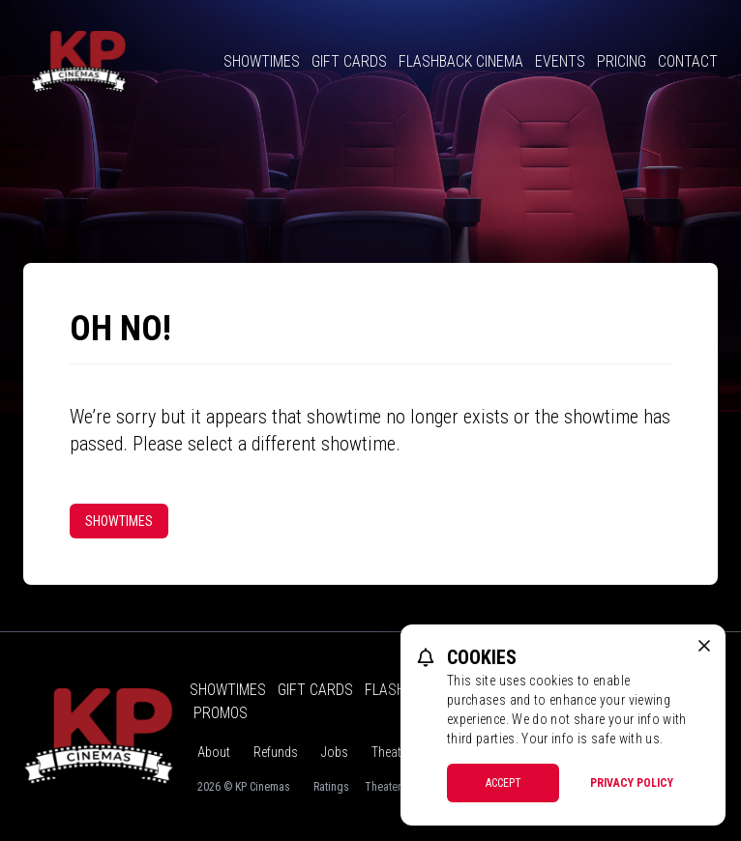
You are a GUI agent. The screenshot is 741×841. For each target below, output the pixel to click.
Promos (220, 713)
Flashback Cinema (461, 61)
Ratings (331, 787)
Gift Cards (349, 61)
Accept (503, 783)
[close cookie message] (704, 645)
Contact (688, 61)
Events (560, 61)
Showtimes (261, 61)
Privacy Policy (631, 783)
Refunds (275, 752)
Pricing (621, 61)
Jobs (334, 752)
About (213, 752)
